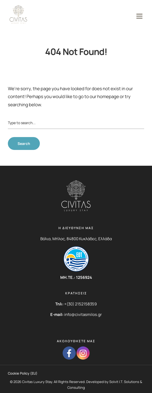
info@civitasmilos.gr (83, 314)
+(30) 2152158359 (80, 304)
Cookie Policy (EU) (22, 373)
